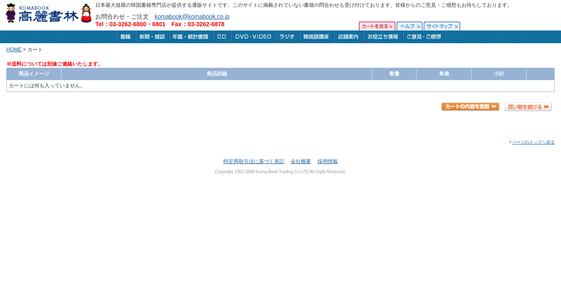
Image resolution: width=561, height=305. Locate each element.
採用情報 (327, 161)
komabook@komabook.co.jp (192, 16)
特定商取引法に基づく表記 (253, 161)
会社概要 (301, 161)
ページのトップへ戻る (531, 142)
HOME (14, 50)
